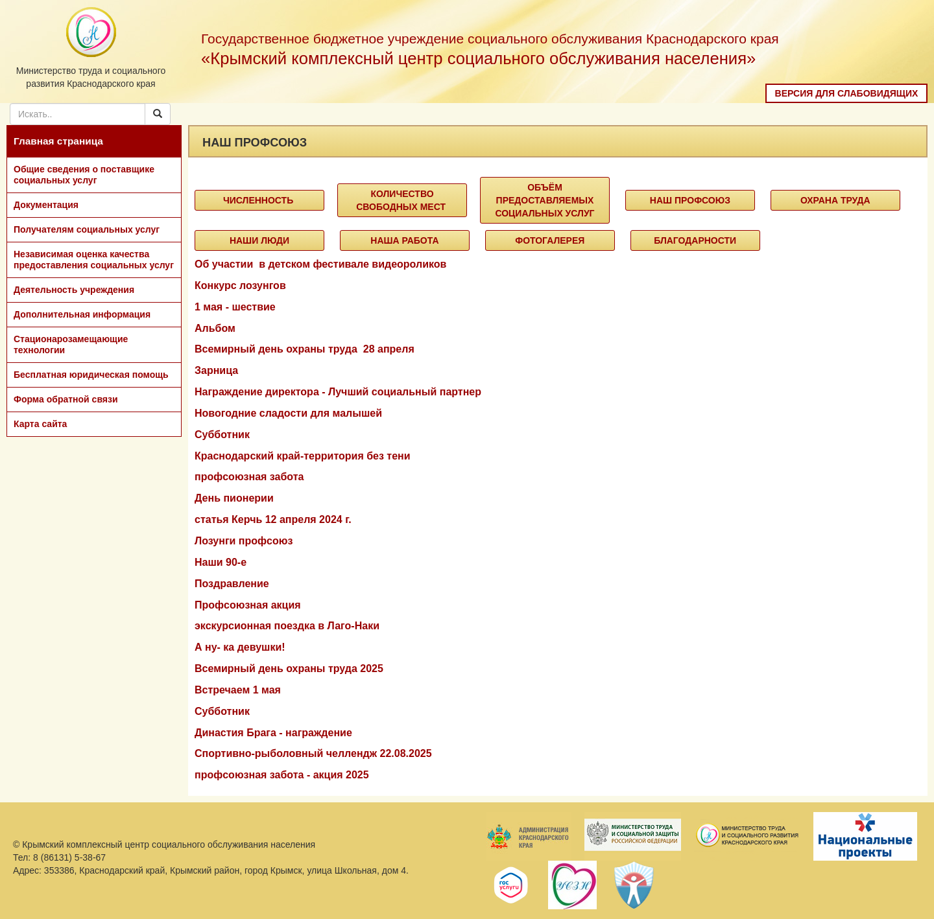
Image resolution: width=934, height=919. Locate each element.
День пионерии (234, 498)
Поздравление (232, 583)
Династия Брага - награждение (273, 732)
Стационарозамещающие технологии (71, 344)
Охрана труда (835, 200)
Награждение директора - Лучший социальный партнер (338, 391)
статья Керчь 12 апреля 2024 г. (273, 519)
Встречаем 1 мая (238, 689)
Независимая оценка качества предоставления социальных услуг (94, 259)
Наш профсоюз (690, 200)
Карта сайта (40, 424)
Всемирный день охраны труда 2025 (289, 668)
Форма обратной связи (66, 399)
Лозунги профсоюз (244, 540)
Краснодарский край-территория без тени (303, 455)
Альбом (215, 328)
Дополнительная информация (82, 314)
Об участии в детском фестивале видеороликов (320, 264)
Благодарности (695, 240)
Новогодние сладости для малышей (288, 413)
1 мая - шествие (235, 306)
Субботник (222, 434)
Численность (259, 200)
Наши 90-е (220, 562)
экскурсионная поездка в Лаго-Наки (287, 625)
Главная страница (58, 140)
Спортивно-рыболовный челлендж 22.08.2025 (313, 753)
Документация (46, 205)
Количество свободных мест (402, 200)
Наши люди (259, 240)
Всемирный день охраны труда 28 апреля (304, 349)
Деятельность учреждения (74, 290)
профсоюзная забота (249, 476)
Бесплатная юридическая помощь (91, 374)
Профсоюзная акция (248, 605)
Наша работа (404, 240)
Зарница (216, 370)
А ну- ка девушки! (240, 647)
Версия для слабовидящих (846, 93)
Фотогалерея (549, 240)
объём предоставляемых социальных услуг (544, 200)
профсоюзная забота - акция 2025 (282, 774)
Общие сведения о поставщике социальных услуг (84, 174)
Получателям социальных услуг (87, 229)
